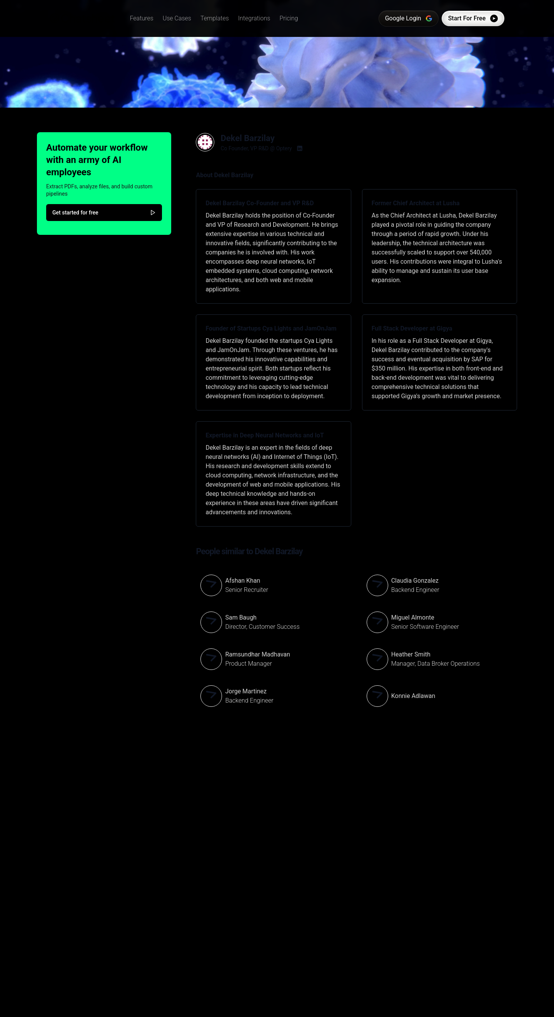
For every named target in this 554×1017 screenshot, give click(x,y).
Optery (284, 148)
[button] (143, 18)
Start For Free (472, 18)
